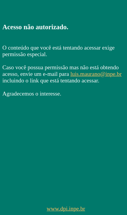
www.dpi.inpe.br (66, 208)
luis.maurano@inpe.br (96, 74)
